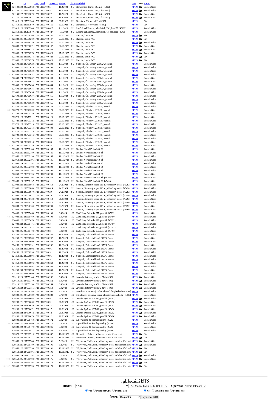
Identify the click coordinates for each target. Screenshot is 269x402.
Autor (147, 3)
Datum (62, 3)
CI (25, 3)
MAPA (135, 7)
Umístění (80, 3)
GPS (134, 3)
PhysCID (54, 3)
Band (42, 3)
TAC (36, 3)
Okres (72, 3)
